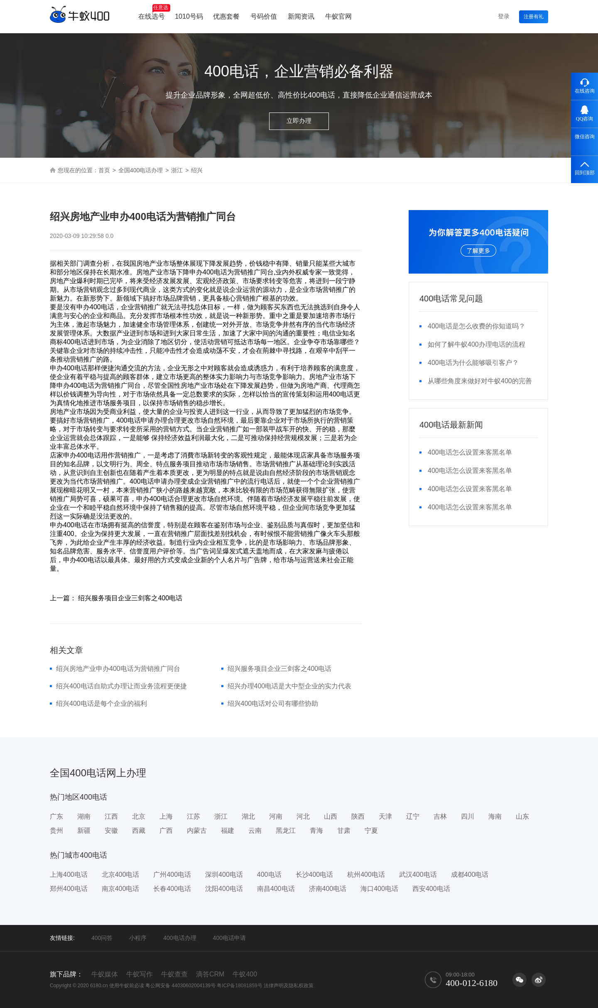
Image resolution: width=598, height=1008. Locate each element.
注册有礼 (534, 17)
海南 (495, 816)
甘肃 (343, 830)
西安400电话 (431, 888)
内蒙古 (197, 830)
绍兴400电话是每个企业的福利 (101, 703)
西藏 (138, 830)
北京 (138, 816)
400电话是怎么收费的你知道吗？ (476, 326)
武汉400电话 (418, 874)
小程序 (138, 938)
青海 (316, 830)
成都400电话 (470, 874)
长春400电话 (172, 888)
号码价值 (263, 16)
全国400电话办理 (140, 170)
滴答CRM (210, 974)
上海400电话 (69, 874)
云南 (255, 830)
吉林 (440, 816)
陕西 (358, 816)
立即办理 (299, 120)
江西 (111, 816)
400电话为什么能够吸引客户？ (473, 362)
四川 (467, 816)
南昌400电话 (276, 888)
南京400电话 (121, 888)
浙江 (177, 170)
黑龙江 (286, 830)
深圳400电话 (224, 874)
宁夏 (371, 830)
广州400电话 (172, 874)
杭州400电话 (366, 874)
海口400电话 (379, 888)
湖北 (248, 816)
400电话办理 (179, 938)
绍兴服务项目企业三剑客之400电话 (280, 668)
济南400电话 (328, 888)
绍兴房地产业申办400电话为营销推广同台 (118, 668)
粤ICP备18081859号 (239, 985)
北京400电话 (121, 874)
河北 (303, 816)
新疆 (84, 830)
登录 (504, 16)
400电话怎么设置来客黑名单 (470, 452)
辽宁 (412, 816)
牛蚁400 (245, 974)
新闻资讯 (301, 16)
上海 (166, 816)
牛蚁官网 (338, 16)
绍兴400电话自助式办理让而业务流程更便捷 (121, 686)
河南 (275, 816)
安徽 (111, 830)
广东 (56, 816)
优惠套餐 (226, 16)
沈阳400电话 (224, 888)
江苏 (193, 816)
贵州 (56, 830)
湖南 (84, 816)
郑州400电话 (69, 888)
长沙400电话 (314, 874)
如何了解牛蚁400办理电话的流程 (476, 344)
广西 (166, 830)
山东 (522, 816)
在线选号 (154, 12)
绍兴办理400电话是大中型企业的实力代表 (290, 686)
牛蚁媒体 (104, 974)
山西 (330, 816)
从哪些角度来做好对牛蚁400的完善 (480, 380)
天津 (385, 816)
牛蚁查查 (174, 974)
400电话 (269, 874)
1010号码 (189, 16)
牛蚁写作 (139, 974)
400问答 (102, 938)
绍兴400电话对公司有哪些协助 (273, 703)
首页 (104, 170)
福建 (227, 830)
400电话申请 (229, 938)
